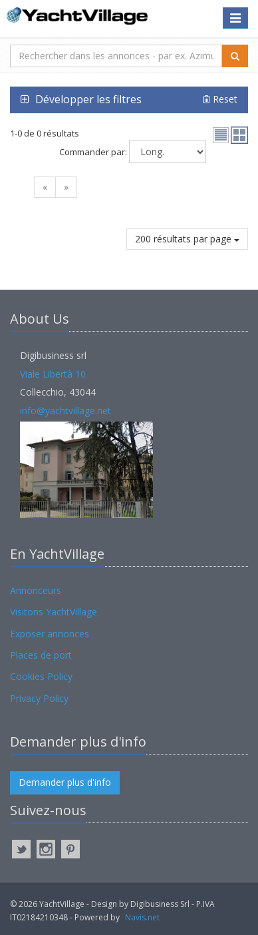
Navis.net (142, 917)
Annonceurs (35, 590)
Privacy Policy (39, 698)
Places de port (41, 655)
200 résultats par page (187, 238)
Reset (220, 99)
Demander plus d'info (65, 782)
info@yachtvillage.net (65, 410)
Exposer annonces (49, 633)
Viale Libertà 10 (53, 374)
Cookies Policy (41, 676)
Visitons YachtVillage (53, 611)
